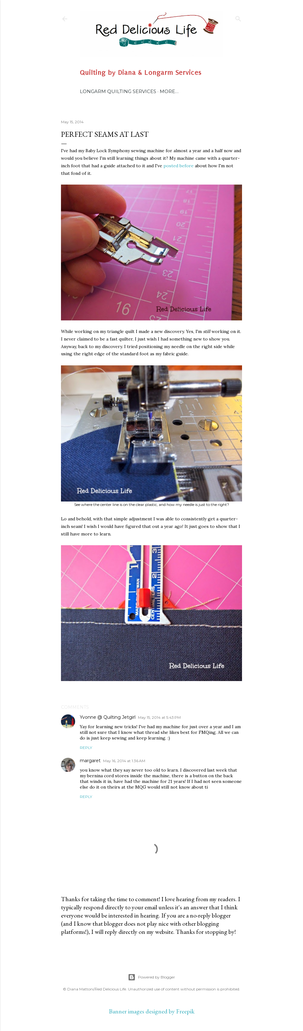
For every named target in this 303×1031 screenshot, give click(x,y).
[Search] (238, 17)
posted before (178, 166)
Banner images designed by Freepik (152, 1011)
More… (169, 91)
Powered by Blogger (151, 977)
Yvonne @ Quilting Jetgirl (107, 717)
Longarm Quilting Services (118, 91)
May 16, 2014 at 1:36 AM (124, 760)
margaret (90, 760)
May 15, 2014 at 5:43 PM (159, 717)
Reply (86, 747)
